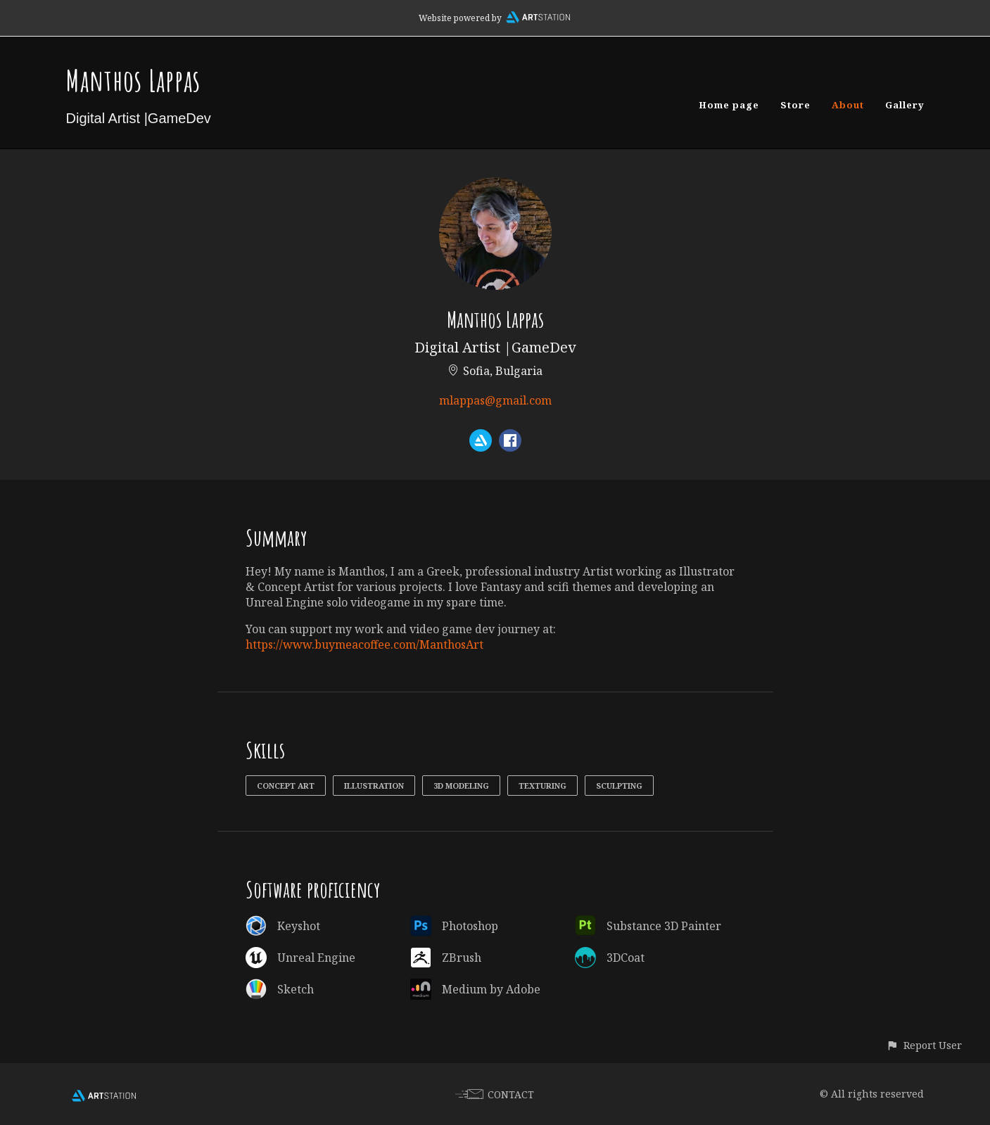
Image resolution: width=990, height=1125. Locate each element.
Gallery (905, 104)
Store (795, 104)
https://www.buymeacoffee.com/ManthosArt (364, 644)
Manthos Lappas (133, 79)
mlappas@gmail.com (495, 400)
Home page (729, 104)
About (848, 104)
